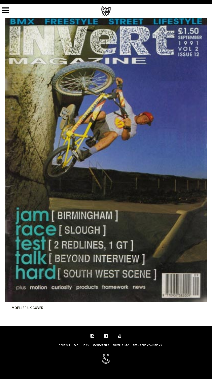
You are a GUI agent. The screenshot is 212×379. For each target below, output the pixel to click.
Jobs (85, 345)
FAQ (76, 345)
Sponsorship (100, 345)
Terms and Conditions (147, 345)
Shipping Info (121, 345)
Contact (64, 345)
